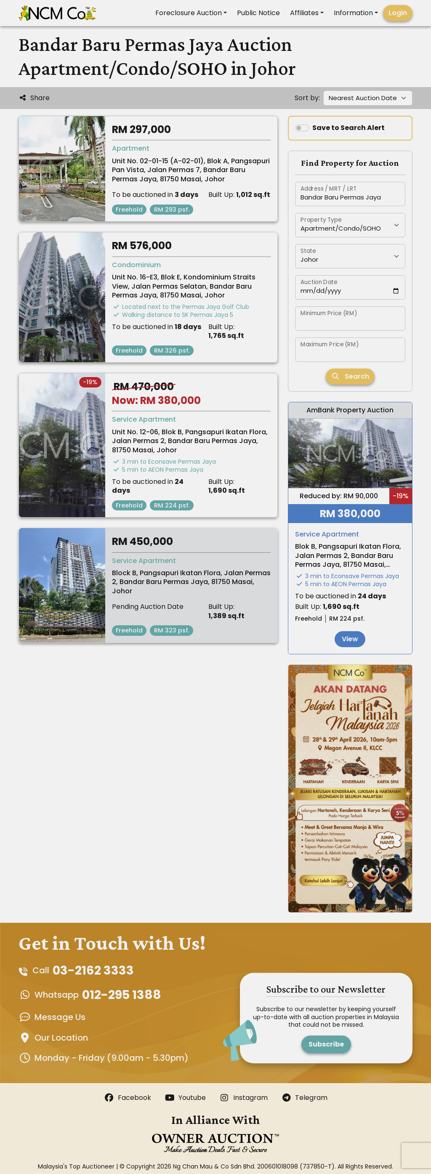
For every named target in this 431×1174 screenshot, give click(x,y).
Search (350, 376)
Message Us (60, 1017)
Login (397, 13)
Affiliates (304, 13)
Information (353, 13)
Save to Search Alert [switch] (348, 127)
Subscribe (326, 1044)
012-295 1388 (121, 995)
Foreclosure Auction (188, 13)
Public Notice (258, 13)
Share (34, 97)
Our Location (61, 1038)
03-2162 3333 (93, 970)
